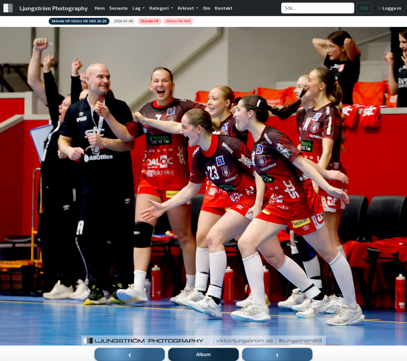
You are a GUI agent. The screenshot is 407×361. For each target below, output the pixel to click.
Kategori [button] (159, 8)
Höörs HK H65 (178, 21)
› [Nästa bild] (277, 354)
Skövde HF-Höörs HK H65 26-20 (79, 21)
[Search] (317, 8)
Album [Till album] (203, 354)
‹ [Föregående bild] (129, 354)
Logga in (390, 8)
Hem (100, 8)
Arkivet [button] (186, 8)
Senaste (118, 8)
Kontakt (223, 8)
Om (206, 8)
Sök (364, 8)
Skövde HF (149, 21)
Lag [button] (136, 8)
